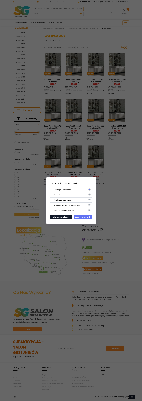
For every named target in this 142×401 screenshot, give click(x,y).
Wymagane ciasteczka (62, 190)
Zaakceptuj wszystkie (83, 217)
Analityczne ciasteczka (62, 200)
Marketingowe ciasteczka (63, 195)
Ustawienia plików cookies (64, 183)
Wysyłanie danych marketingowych (67, 205)
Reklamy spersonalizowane (64, 210)
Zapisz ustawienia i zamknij (61, 217)
